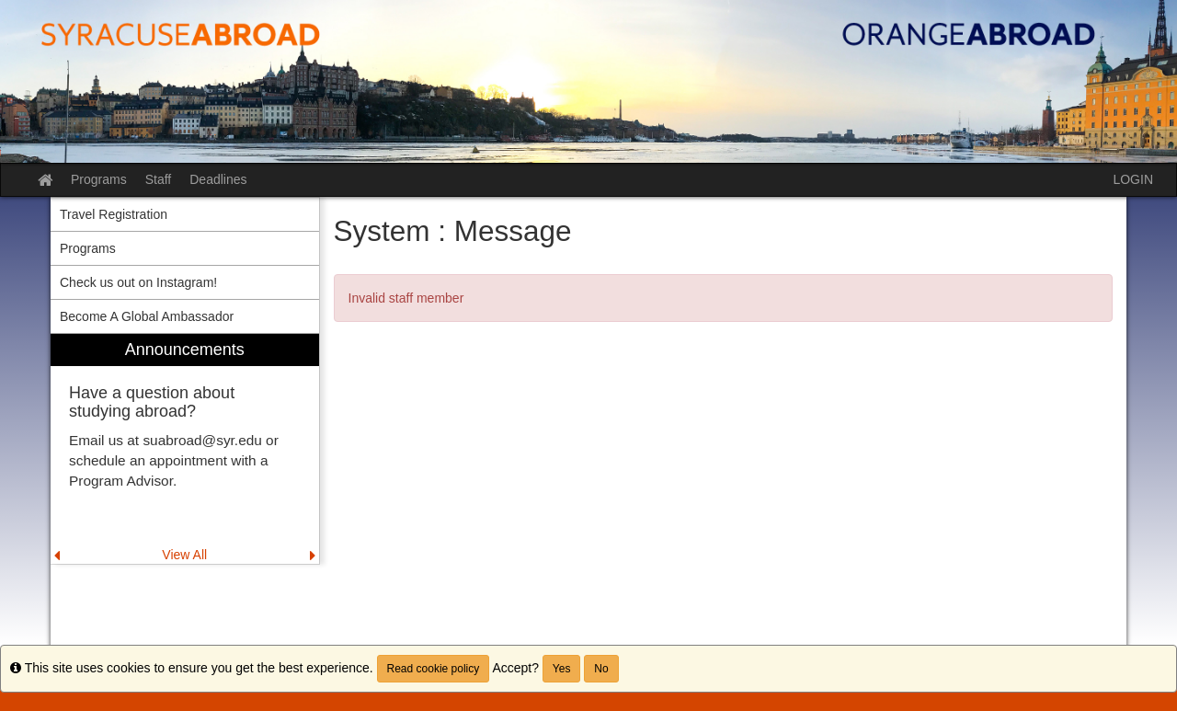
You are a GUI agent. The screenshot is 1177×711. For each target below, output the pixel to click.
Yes (562, 668)
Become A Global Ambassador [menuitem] (147, 316)
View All (184, 554)
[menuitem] (185, 449)
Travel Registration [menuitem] (113, 214)
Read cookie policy (433, 668)
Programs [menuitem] (88, 248)
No (601, 668)
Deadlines (217, 179)
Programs (99, 179)
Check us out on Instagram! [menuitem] (138, 282)
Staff (158, 179)
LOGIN (1133, 179)
